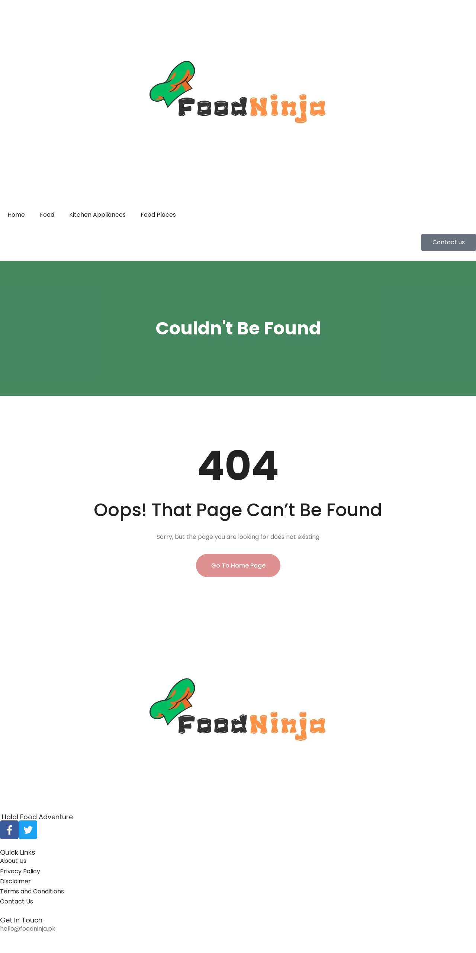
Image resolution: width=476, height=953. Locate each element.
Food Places (158, 214)
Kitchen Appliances (97, 214)
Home (16, 214)
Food (47, 214)
